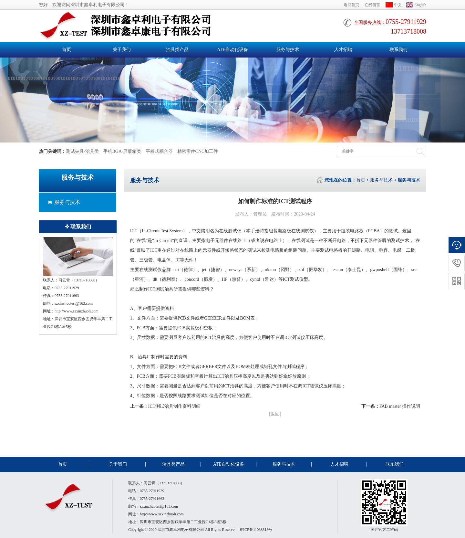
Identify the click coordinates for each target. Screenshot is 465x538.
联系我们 (398, 49)
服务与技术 (287, 49)
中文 (398, 5)
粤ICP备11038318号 (255, 529)
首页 (66, 49)
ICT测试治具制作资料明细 (174, 406)
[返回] (275, 414)
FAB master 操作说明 (399, 406)
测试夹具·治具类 (82, 151)
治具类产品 (177, 49)
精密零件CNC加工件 (197, 151)
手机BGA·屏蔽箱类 (122, 151)
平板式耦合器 (159, 151)
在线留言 (372, 5)
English (420, 5)
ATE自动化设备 (232, 49)
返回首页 (351, 5)
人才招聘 (343, 49)
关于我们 (122, 49)
